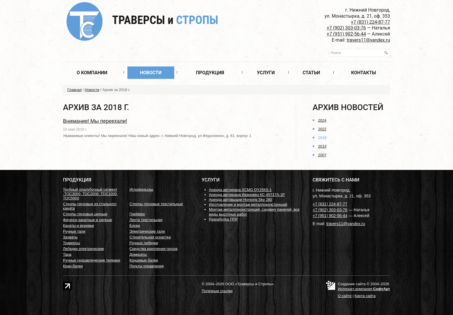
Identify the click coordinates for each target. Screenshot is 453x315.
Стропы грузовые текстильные (156, 204)
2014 (322, 146)
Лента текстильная (145, 220)
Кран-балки (73, 266)
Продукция (210, 72)
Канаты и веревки (78, 225)
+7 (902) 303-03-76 (346, 28)
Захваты (70, 237)
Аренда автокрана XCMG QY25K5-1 (240, 190)
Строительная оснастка (150, 237)
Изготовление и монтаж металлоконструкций (248, 204)
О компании (92, 72)
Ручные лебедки (143, 243)
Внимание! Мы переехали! (95, 121)
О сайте (345, 296)
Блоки (134, 225)
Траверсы (165, 20)
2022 (322, 129)
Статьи (311, 72)
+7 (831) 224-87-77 (370, 22)
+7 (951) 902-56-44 (346, 34)
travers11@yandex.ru (368, 40)
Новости (150, 72)
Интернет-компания (364, 289)
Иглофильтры (141, 189)
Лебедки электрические (83, 249)
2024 (322, 120)
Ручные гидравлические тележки (91, 260)
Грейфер (137, 214)
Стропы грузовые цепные (85, 214)
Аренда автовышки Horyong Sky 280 (240, 199)
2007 (322, 155)
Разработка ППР (223, 219)
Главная (74, 90)
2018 (322, 138)
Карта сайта (365, 296)
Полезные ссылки (217, 291)
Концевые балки (143, 260)
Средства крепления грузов (153, 249)
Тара (67, 254)
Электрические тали (147, 231)
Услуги (266, 72)
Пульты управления (146, 266)
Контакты (363, 72)
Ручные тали (74, 231)
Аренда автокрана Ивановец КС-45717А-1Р (247, 194)
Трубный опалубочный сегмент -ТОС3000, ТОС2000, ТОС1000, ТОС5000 (90, 193)
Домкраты (138, 254)
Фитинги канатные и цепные (87, 220)
